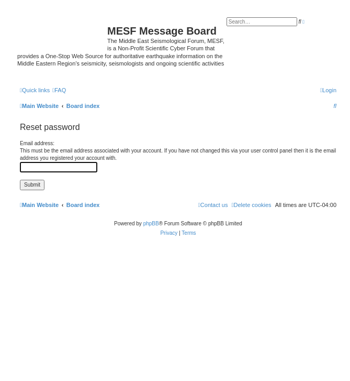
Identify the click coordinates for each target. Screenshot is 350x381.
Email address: (37, 143)
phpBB (151, 223)
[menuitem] (59, 90)
